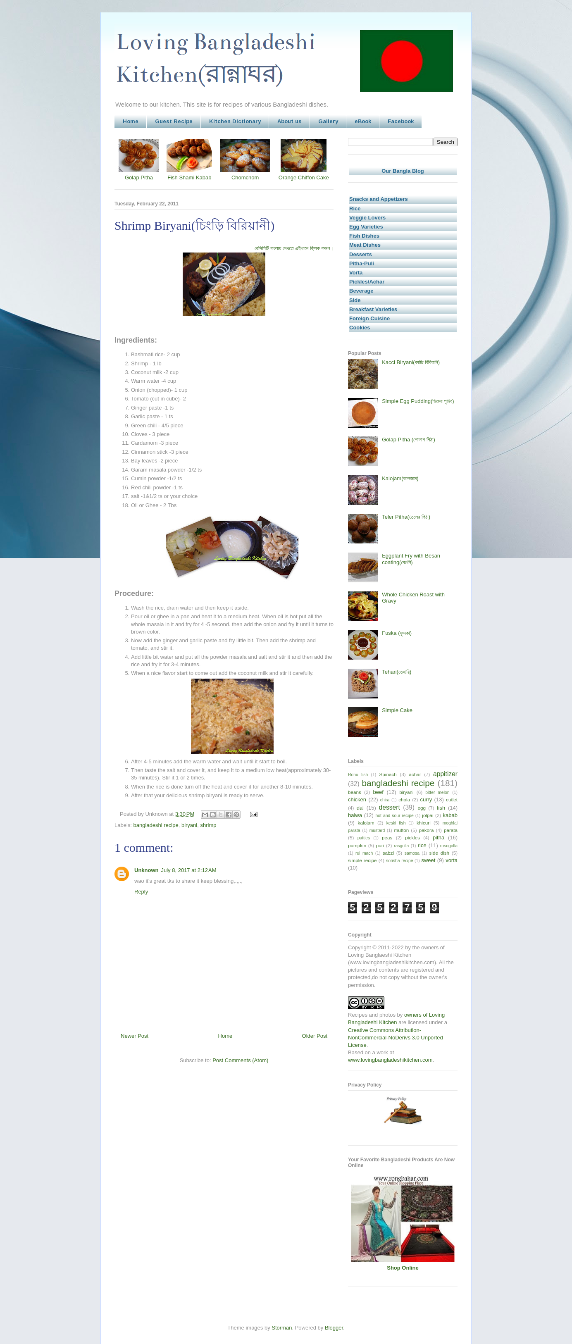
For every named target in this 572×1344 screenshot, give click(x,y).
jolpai (427, 815)
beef (378, 792)
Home (130, 121)
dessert (389, 807)
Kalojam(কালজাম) (400, 478)
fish (441, 808)
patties (364, 838)
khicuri (424, 822)
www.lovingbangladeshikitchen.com (390, 1060)
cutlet (452, 799)
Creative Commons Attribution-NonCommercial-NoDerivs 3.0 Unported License (395, 1037)
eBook (363, 121)
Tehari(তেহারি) (396, 672)
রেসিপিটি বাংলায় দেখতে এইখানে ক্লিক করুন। (294, 248)
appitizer (445, 773)
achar (415, 774)
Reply (141, 892)
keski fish (396, 823)
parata (451, 830)
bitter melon (437, 792)
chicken (357, 799)
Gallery (328, 121)
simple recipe (362, 860)
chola (404, 799)
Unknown (146, 870)
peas (387, 837)
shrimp (208, 825)
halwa (355, 815)
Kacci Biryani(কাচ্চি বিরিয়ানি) (411, 362)
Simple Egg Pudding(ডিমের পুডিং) (418, 401)
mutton (401, 830)
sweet (428, 860)
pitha (438, 837)
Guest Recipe (174, 121)
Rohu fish (358, 774)
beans (354, 792)
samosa (412, 853)
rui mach (364, 853)
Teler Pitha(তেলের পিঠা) (406, 517)
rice (422, 845)
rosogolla (449, 846)
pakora (426, 830)
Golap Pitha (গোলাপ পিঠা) (408, 439)
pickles (412, 837)
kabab (450, 815)
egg (421, 807)
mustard (377, 830)
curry (426, 799)
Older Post (314, 1036)
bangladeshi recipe (156, 825)
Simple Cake (397, 710)
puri (380, 845)
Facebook (401, 121)
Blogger (334, 1328)
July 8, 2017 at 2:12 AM (189, 870)
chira (385, 800)
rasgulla (401, 846)
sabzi (388, 852)
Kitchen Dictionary (235, 121)
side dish (439, 852)
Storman (282, 1328)
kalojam (366, 822)
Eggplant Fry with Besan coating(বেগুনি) (411, 559)
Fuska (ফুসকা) (397, 633)
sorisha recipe (399, 860)
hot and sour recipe (395, 815)
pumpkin (357, 845)
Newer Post (134, 1036)
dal (360, 808)
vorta (452, 860)
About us (289, 121)
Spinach (388, 774)
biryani (189, 825)
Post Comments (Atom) (240, 1060)
